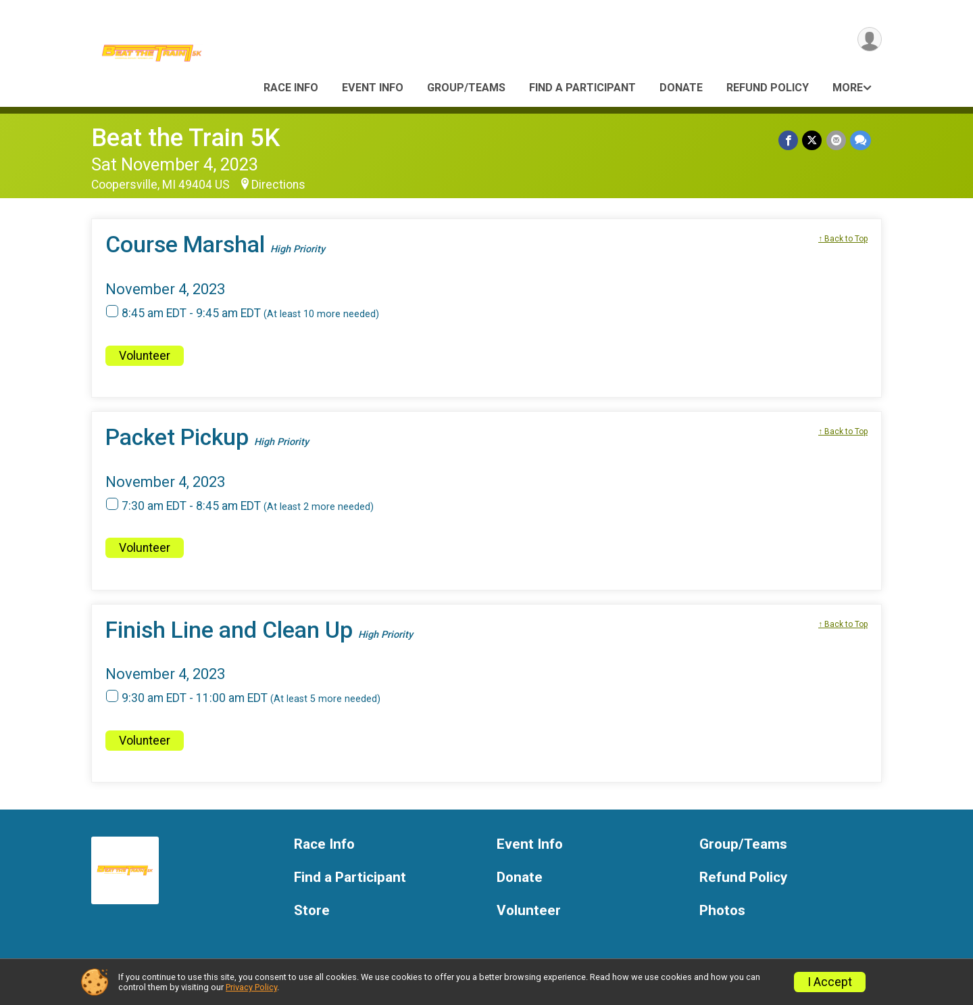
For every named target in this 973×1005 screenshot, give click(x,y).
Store (312, 910)
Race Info (291, 87)
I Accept (829, 982)
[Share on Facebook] (789, 140)
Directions (278, 184)
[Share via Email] (836, 140)
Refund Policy (767, 87)
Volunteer (144, 356)
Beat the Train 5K (185, 137)
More (847, 87)
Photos (722, 910)
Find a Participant (582, 87)
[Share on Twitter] (812, 140)
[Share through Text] (860, 140)
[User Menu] (869, 39)
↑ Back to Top (843, 238)
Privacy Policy (251, 987)
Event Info (372, 87)
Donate (681, 87)
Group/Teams (466, 87)
